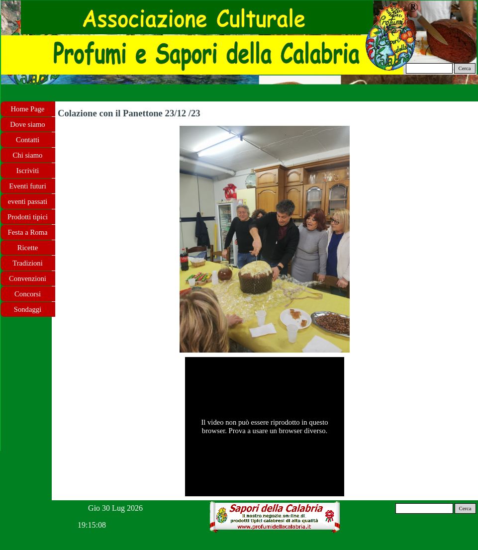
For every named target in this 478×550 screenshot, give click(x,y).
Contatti (27, 140)
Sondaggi (27, 309)
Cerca (465, 68)
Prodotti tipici (27, 217)
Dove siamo (27, 124)
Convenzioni (27, 278)
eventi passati (27, 201)
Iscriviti (27, 171)
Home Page (28, 109)
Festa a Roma (28, 232)
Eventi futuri (27, 186)
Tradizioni (27, 263)
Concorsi (27, 294)
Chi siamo (28, 155)
